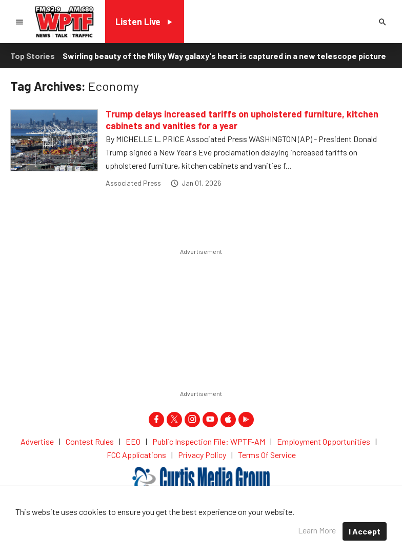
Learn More (317, 530)
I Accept (364, 531)
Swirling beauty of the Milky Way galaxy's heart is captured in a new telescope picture (224, 56)
